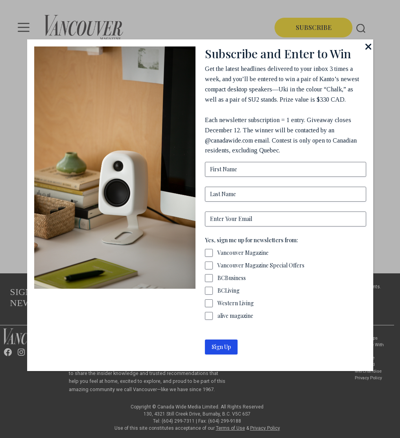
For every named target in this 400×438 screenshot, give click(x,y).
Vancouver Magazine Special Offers (261, 265)
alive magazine (235, 315)
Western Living (236, 303)
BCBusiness (232, 278)
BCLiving (229, 290)
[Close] (368, 46)
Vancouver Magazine (243, 252)
